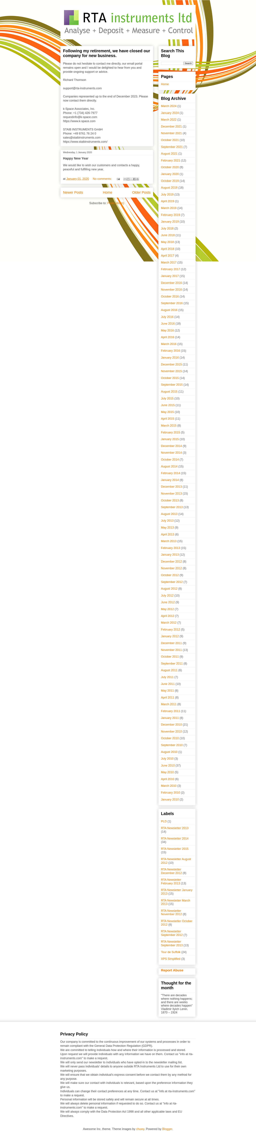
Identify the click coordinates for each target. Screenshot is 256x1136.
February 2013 (170, 548)
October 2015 (170, 378)
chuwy (140, 1129)
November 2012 (171, 568)
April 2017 (167, 255)
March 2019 (168, 208)
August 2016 (169, 310)
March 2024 (168, 106)
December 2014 (171, 446)
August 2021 (169, 153)
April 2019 (167, 201)
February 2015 (170, 432)
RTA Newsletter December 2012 (171, 871)
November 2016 (171, 289)
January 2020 (170, 174)
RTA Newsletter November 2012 (171, 912)
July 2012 (167, 595)
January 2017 (170, 276)
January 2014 (170, 480)
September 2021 (172, 147)
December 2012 (171, 561)
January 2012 (170, 636)
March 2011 (168, 704)
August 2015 (169, 391)
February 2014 (170, 473)
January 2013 (170, 554)
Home (107, 192)
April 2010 (167, 779)
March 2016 (168, 344)
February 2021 (170, 160)
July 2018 (167, 228)
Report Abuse (172, 970)
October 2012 (170, 575)
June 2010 (168, 765)
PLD (164, 821)
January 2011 (170, 718)
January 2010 (170, 799)
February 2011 (170, 711)
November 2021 (171, 133)
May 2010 (167, 772)
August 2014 (169, 466)
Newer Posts (73, 192)
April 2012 (167, 616)
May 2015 (167, 412)
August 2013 (169, 514)
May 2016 (167, 330)
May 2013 (167, 527)
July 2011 (167, 677)
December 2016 (171, 283)
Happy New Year (75, 158)
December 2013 (171, 486)
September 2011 (172, 663)
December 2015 (171, 364)
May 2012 (167, 609)
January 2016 (170, 357)
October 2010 (170, 738)
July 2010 (167, 758)
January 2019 (170, 221)
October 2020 (170, 167)
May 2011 (167, 690)
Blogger (167, 1129)
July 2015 (167, 398)
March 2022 (168, 119)
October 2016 (170, 296)
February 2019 (170, 215)
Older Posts (141, 192)
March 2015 (168, 425)
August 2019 (169, 187)
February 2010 (170, 792)
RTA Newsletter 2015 (174, 848)
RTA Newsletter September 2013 (172, 943)
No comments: (102, 178)
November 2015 (171, 371)
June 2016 (168, 323)
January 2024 (170, 113)
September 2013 (172, 507)
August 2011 (169, 670)
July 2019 (167, 194)
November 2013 (171, 493)
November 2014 (171, 452)
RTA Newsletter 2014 (174, 838)
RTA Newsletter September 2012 (172, 933)
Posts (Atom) (115, 203)
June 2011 (168, 684)
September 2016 (172, 303)
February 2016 (170, 350)
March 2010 (168, 785)
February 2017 (170, 269)
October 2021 (170, 140)
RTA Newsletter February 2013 (171, 881)
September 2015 (172, 384)
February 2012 (170, 629)
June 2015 (168, 405)
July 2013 (167, 520)
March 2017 (168, 262)
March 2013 (168, 541)
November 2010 (171, 731)
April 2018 (167, 249)
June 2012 (168, 602)
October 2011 (170, 656)
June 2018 (168, 235)
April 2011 (167, 697)
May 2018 (167, 242)
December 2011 (171, 643)
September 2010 (172, 745)
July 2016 (167, 317)
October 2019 (170, 181)
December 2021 (171, 126)
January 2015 (170, 439)
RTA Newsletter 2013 (174, 828)
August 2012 (169, 588)
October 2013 (170, 500)
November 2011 (171, 650)
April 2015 (167, 418)
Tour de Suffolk (171, 952)
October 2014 (170, 459)
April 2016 (167, 337)
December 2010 (171, 724)
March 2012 (168, 622)
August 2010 (169, 752)
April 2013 (167, 534)
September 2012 (172, 582)
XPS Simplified (170, 958)
